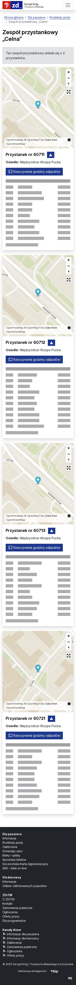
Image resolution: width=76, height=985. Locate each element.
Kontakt (7, 903)
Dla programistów (14, 920)
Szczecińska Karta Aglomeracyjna (25, 864)
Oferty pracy (10, 916)
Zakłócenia (9, 847)
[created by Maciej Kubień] (70, 978)
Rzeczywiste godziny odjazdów (34, 172)
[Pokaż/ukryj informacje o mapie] (69, 139)
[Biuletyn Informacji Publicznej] (54, 971)
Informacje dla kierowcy (20, 938)
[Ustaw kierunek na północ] (69, 84)
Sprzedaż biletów (14, 859)
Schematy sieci (12, 851)
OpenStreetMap (15, 143)
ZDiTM (7, 895)
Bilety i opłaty (11, 855)
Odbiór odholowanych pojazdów (24, 886)
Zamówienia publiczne (17, 908)
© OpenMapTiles (34, 139)
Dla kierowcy (11, 877)
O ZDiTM (8, 899)
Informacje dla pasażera (20, 934)
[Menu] (68, 5)
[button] (38, 105)
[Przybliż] (69, 72)
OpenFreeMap (15, 139)
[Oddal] (69, 78)
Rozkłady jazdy (12, 842)
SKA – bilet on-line (14, 868)
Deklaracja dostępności (32, 971)
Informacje (9, 838)
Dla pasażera (12, 834)
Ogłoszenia (10, 912)
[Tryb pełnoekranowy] (69, 92)
